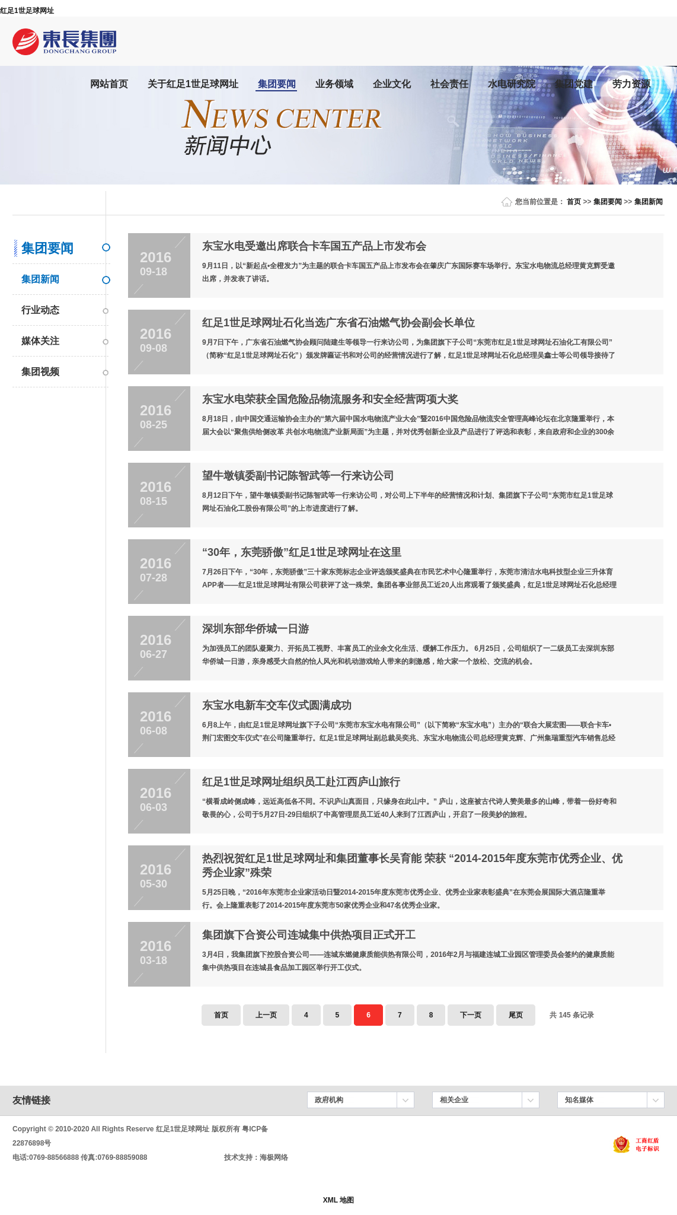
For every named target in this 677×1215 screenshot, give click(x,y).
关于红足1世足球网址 (193, 84)
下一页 (470, 1015)
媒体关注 (40, 341)
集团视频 (40, 372)
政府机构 (329, 1100)
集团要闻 (277, 84)
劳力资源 (631, 84)
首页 (574, 202)
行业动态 (40, 310)
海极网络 (274, 1157)
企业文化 (392, 84)
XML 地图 (338, 1200)
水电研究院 (511, 84)
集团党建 (574, 84)
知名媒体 (579, 1100)
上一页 (266, 1015)
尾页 (516, 1015)
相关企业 (454, 1100)
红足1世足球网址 (27, 11)
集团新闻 (648, 202)
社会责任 (449, 84)
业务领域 (334, 84)
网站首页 (109, 84)
